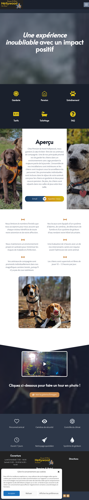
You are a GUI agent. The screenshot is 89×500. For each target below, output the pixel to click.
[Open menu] (86, 4)
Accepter (11, 493)
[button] (58, 472)
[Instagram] (67, 495)
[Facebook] (64, 495)
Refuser (29, 493)
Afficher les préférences (48, 493)
